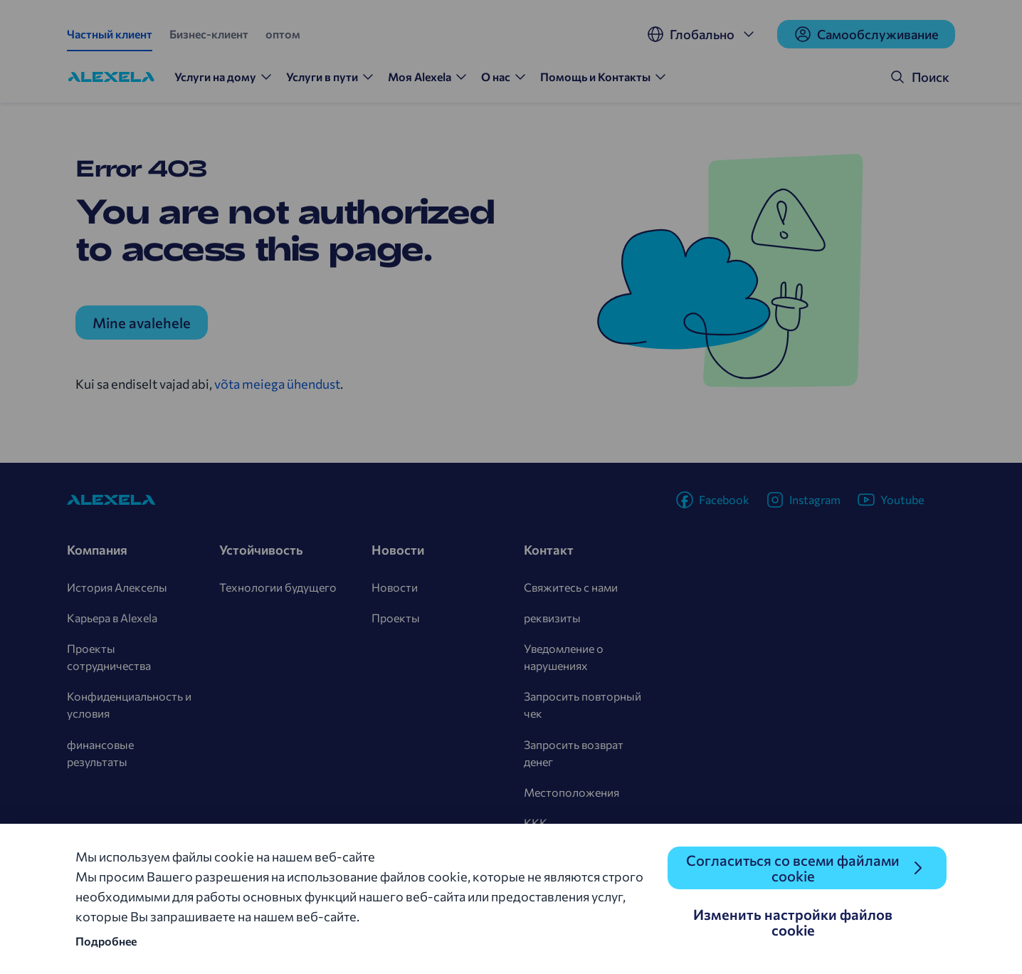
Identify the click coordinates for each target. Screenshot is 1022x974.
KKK (535, 822)
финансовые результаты (100, 753)
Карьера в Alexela (112, 617)
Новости (395, 587)
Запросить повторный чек (582, 704)
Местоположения (571, 792)
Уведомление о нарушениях (564, 657)
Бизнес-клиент (208, 34)
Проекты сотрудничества (109, 657)
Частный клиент (109, 34)
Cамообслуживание (866, 34)
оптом (282, 34)
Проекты (396, 617)
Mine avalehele (142, 322)
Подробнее (106, 941)
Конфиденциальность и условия (129, 704)
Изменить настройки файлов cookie (792, 922)
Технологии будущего (278, 587)
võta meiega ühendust (277, 384)
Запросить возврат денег (573, 753)
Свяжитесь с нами (571, 587)
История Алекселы (117, 587)
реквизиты (552, 617)
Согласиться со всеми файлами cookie (793, 868)
